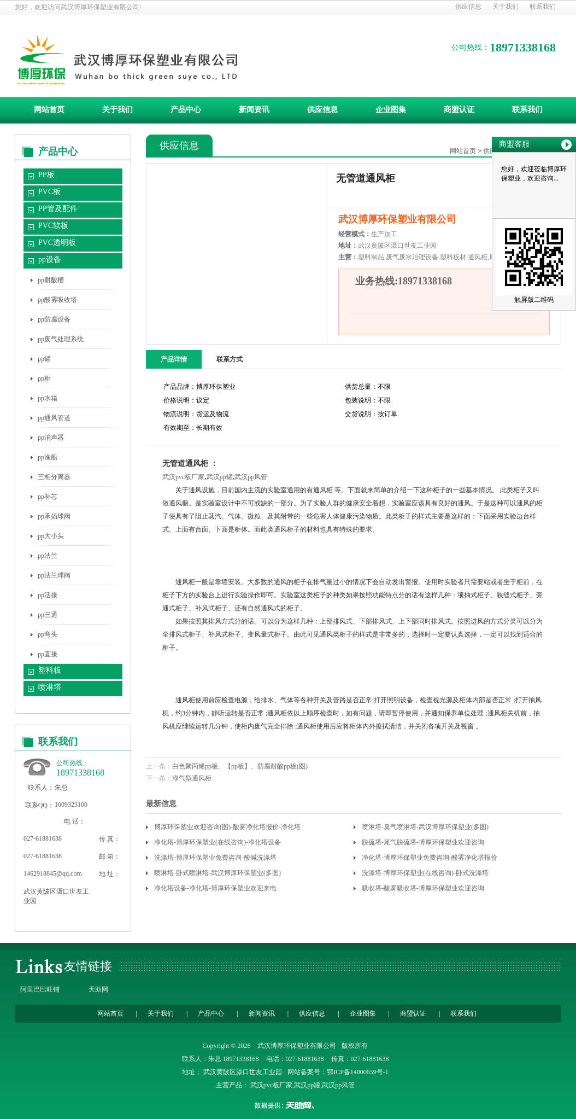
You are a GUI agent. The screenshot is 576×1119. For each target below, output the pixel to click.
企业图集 (390, 110)
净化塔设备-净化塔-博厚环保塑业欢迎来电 (215, 888)
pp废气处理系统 (61, 339)
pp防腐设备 (54, 319)
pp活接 (47, 595)
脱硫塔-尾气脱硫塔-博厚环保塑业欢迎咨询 (423, 842)
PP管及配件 (58, 209)
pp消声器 (51, 437)
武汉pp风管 (250, 477)
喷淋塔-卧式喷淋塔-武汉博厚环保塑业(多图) (217, 873)
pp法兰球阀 (54, 575)
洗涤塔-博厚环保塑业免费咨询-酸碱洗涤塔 (215, 857)
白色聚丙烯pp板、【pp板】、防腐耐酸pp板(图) (240, 766)
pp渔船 (47, 457)
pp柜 (44, 378)
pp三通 (47, 615)
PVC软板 (53, 226)
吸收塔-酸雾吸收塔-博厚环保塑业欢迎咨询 (423, 888)
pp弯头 (47, 634)
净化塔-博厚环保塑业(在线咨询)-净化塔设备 (217, 842)
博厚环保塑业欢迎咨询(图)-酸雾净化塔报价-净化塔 (227, 827)
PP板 (46, 175)
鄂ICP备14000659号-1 (358, 1072)
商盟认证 (459, 110)
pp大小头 (51, 536)
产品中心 (186, 110)
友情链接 (88, 966)
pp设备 (49, 259)
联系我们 (543, 6)
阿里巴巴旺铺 (40, 989)
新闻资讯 (254, 110)
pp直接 (47, 654)
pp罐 (44, 359)
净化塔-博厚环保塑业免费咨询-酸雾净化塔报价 (429, 857)
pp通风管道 (54, 418)
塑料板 (49, 670)
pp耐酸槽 (51, 280)
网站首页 (49, 110)
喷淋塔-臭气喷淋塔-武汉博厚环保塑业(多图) (425, 827)
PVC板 (49, 192)
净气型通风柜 (191, 778)
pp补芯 (47, 496)
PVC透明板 (57, 242)
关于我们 (505, 6)
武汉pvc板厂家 (183, 477)
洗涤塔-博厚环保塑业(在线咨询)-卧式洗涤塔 (425, 873)
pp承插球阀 (54, 516)
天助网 (98, 989)
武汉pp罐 (220, 477)
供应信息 (468, 6)
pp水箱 (47, 398)
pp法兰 (47, 556)
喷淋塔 (49, 687)
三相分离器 (54, 477)
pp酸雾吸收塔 (57, 300)
